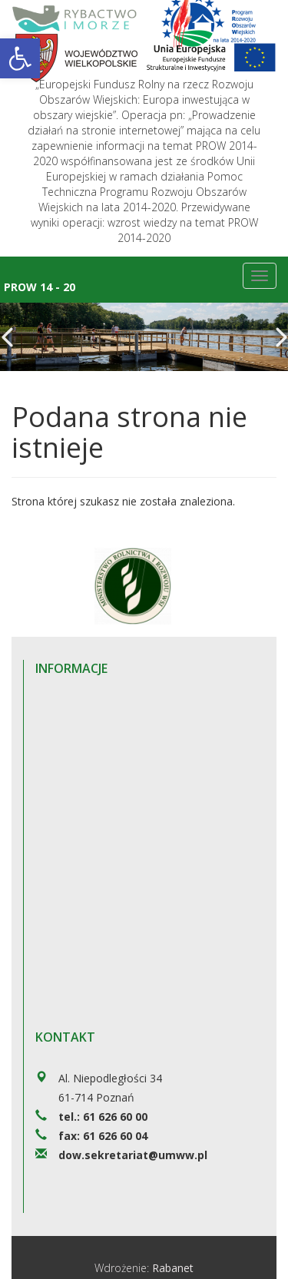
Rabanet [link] (173, 1268)
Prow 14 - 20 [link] (39, 287)
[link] (20, 58)
